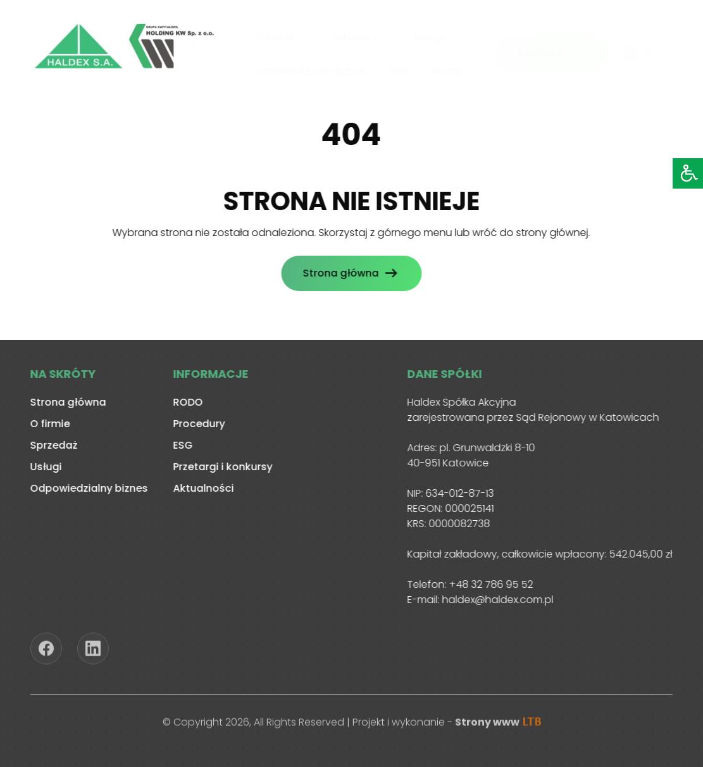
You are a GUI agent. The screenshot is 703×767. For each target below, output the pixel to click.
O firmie (275, 35)
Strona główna (337, 273)
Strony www (498, 725)
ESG (179, 445)
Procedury (195, 423)
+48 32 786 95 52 (487, 584)
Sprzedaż (354, 35)
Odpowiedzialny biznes (311, 68)
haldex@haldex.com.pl (494, 599)
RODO (184, 402)
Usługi (429, 35)
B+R (399, 68)
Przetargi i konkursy (219, 466)
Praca (446, 68)
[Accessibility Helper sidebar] (688, 173)
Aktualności (200, 488)
